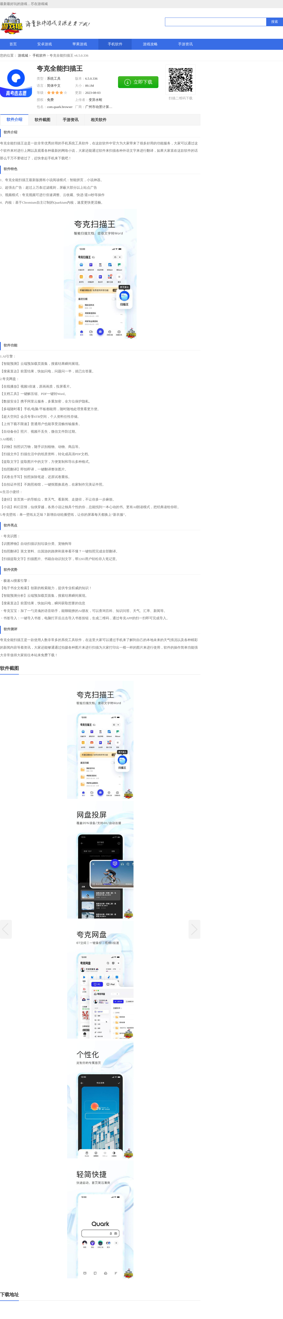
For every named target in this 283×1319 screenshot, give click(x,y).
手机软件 (115, 44)
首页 (13, 44)
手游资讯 (185, 44)
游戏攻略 (150, 44)
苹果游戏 (79, 44)
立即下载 (138, 82)
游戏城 (23, 55)
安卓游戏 (44, 44)
